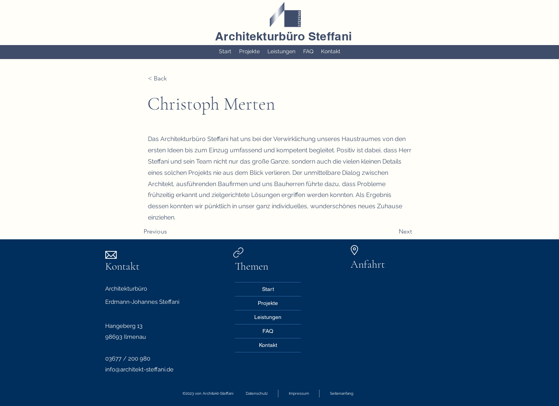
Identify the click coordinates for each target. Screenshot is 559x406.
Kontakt (268, 345)
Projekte (268, 303)
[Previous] (169, 231)
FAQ (267, 331)
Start (268, 289)
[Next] (392, 231)
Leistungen (267, 317)
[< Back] (173, 78)
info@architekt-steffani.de (139, 369)
